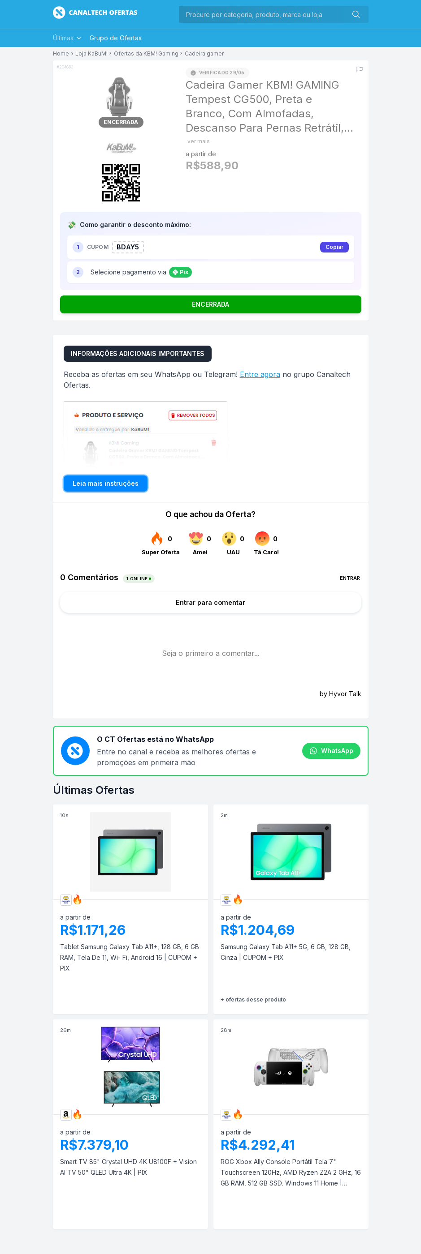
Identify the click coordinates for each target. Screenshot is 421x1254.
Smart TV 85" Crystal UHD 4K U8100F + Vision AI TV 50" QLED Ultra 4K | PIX (128, 1167)
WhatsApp (331, 751)
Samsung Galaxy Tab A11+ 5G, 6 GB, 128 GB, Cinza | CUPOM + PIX (286, 952)
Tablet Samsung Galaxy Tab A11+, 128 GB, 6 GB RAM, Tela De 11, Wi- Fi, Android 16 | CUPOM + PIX (129, 957)
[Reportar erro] (359, 69)
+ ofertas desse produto (253, 999)
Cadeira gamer (204, 53)
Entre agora (260, 374)
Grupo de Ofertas (116, 38)
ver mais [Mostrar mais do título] (198, 141)
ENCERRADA (210, 304)
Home (61, 53)
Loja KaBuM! (91, 53)
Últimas (67, 38)
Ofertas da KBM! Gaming (146, 53)
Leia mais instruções (106, 483)
